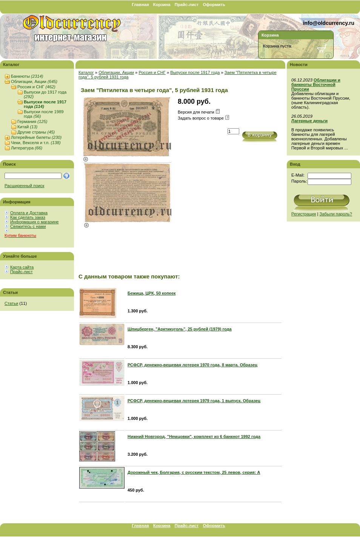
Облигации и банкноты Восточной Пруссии (315, 84)
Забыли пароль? (336, 214)
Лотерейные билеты (36, 137)
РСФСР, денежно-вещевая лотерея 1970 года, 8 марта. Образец (192, 365)
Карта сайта (22, 267)
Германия (32, 121)
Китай (27, 127)
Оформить (214, 4)
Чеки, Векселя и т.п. (36, 142)
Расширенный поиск (24, 185)
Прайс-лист (187, 4)
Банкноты (27, 76)
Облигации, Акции (34, 81)
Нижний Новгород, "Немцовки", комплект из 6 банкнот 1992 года (194, 436)
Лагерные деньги (309, 120)
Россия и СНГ (36, 87)
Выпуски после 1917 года (195, 72)
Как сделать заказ (27, 217)
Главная (140, 4)
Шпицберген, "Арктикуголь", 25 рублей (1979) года (180, 329)
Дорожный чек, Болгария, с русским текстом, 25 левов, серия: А (194, 472)
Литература (26, 148)
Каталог (86, 72)
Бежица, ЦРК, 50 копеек (152, 293)
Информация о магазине (34, 222)
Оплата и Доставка (29, 213)
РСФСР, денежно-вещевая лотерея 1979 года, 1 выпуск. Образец (194, 400)
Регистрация (303, 214)
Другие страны (36, 132)
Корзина (162, 4)
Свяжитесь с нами (28, 226)
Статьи (11, 303)
